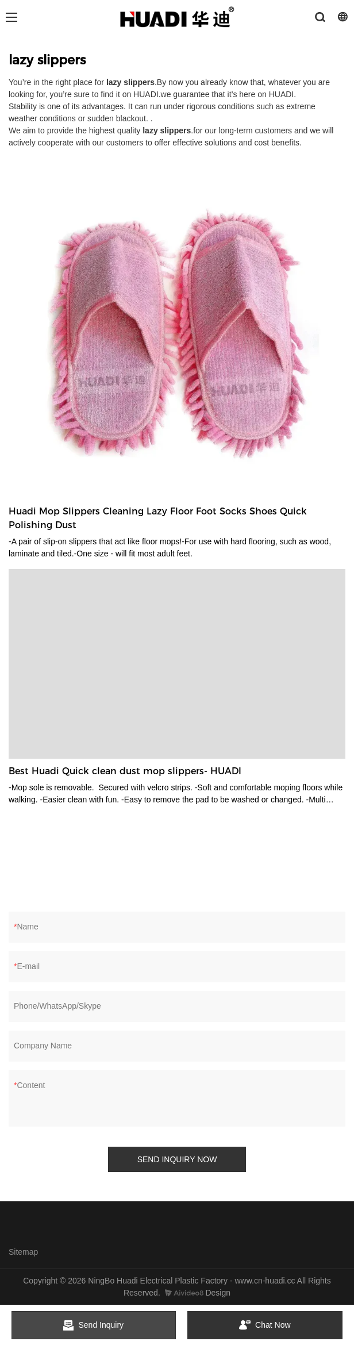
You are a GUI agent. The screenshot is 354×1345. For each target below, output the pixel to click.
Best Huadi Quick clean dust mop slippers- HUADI (125, 771)
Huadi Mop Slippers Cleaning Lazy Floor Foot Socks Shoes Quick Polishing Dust (158, 518)
